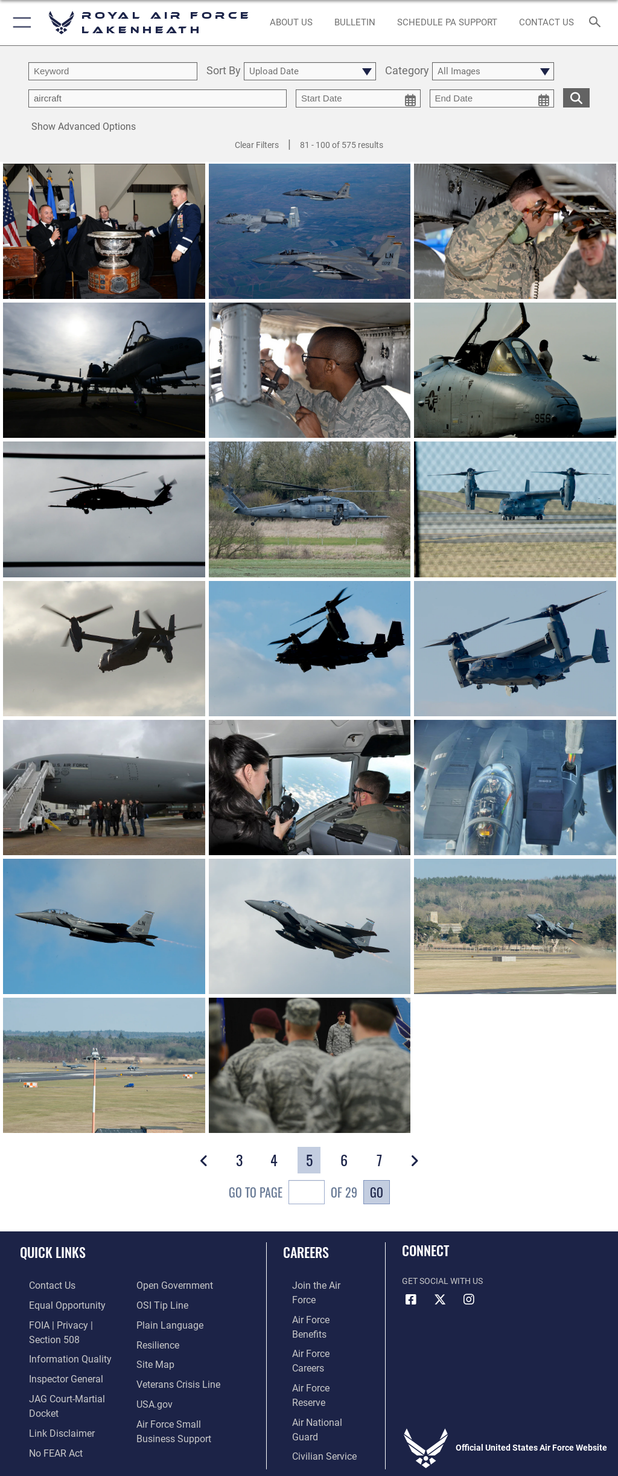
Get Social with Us (442, 1281)
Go (376, 1192)
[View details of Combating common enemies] (104, 509)
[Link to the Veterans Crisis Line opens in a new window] (173, 1377)
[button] (19, 22)
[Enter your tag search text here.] (157, 98)
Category (407, 71)
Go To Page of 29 (293, 1193)
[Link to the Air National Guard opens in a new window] (317, 1359)
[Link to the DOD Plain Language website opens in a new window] (165, 1322)
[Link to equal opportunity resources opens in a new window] (54, 1303)
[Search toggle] (597, 22)
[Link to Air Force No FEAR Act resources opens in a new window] (44, 1415)
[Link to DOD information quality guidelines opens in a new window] (56, 1340)
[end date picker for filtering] (492, 98)
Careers (306, 1252)
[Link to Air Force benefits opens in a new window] (316, 1303)
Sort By (223, 71)
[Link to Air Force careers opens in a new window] (315, 1322)
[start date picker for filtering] (358, 98)
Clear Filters (257, 145)
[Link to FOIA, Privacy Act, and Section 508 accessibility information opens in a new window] (70, 1322)
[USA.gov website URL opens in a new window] (152, 1396)
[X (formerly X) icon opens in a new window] (440, 1300)
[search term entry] (112, 71)
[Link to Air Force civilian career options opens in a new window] (310, 1377)
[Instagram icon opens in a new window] (469, 1300)
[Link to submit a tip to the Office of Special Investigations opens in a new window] (158, 1303)
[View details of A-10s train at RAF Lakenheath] (310, 231)
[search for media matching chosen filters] (576, 97)
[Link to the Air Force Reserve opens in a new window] (315, 1340)
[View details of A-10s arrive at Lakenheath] (515, 231)
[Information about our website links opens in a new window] (48, 1396)
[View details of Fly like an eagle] (104, 926)
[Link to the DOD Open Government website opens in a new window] (170, 1285)
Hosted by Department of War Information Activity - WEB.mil (309, 1449)
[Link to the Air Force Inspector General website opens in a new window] (53, 1359)
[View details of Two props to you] (515, 509)
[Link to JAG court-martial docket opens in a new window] (68, 1377)
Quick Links (53, 1252)
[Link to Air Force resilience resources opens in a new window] (154, 1340)
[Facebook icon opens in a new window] (411, 1300)
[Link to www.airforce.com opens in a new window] (315, 1285)
